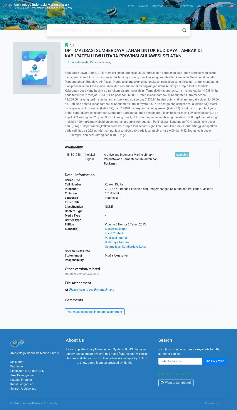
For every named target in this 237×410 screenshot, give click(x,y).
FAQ (198, 6)
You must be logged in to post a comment (94, 312)
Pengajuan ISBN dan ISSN (27, 371)
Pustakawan (185, 6)
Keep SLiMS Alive (175, 374)
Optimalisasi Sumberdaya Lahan (126, 246)
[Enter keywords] (180, 361)
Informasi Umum (163, 6)
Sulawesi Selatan (116, 229)
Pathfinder (17, 366)
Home (131, 6)
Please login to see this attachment (91, 289)
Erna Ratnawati (78, 62)
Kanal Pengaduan (21, 384)
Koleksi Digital (213, 6)
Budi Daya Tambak (117, 242)
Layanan (143, 6)
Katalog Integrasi (21, 379)
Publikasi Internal (116, 238)
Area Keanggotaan (22, 375)
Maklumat (16, 362)
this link (71, 362)
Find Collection (214, 361)
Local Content (114, 233)
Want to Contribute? (176, 382)
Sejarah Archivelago (23, 388)
